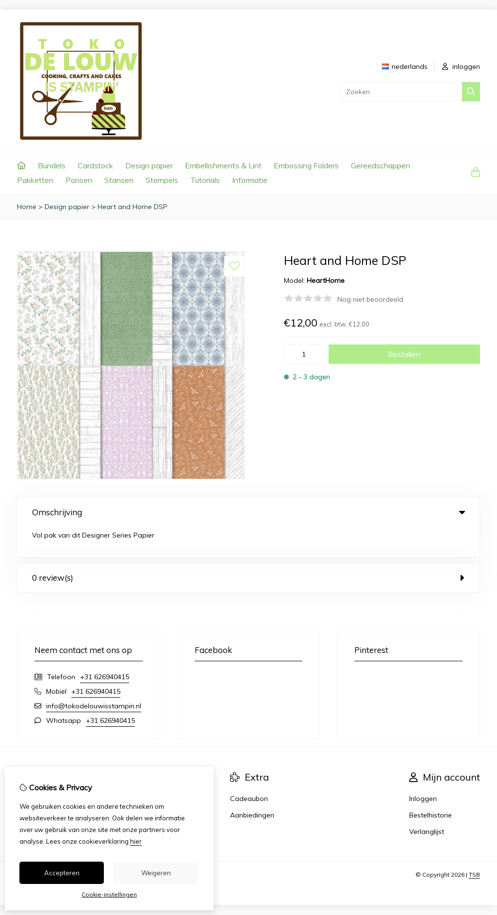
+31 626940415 (104, 646)
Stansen (118, 180)
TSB (474, 844)
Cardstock (95, 165)
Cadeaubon (249, 768)
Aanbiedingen (252, 784)
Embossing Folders (306, 165)
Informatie (249, 180)
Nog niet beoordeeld (370, 299)
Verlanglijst (426, 801)
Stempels (162, 180)
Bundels (52, 165)
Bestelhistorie (430, 784)
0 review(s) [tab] (248, 547)
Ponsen (79, 180)
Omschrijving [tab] (248, 512)
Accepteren (62, 873)
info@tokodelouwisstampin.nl (93, 675)
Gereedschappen (380, 165)
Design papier (149, 165)
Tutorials (205, 180)
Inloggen (423, 768)
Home (26, 206)
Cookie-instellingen (109, 894)
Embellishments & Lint (223, 165)
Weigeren (156, 873)
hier (136, 841)
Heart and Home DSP (132, 206)
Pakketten (35, 180)
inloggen (461, 66)
